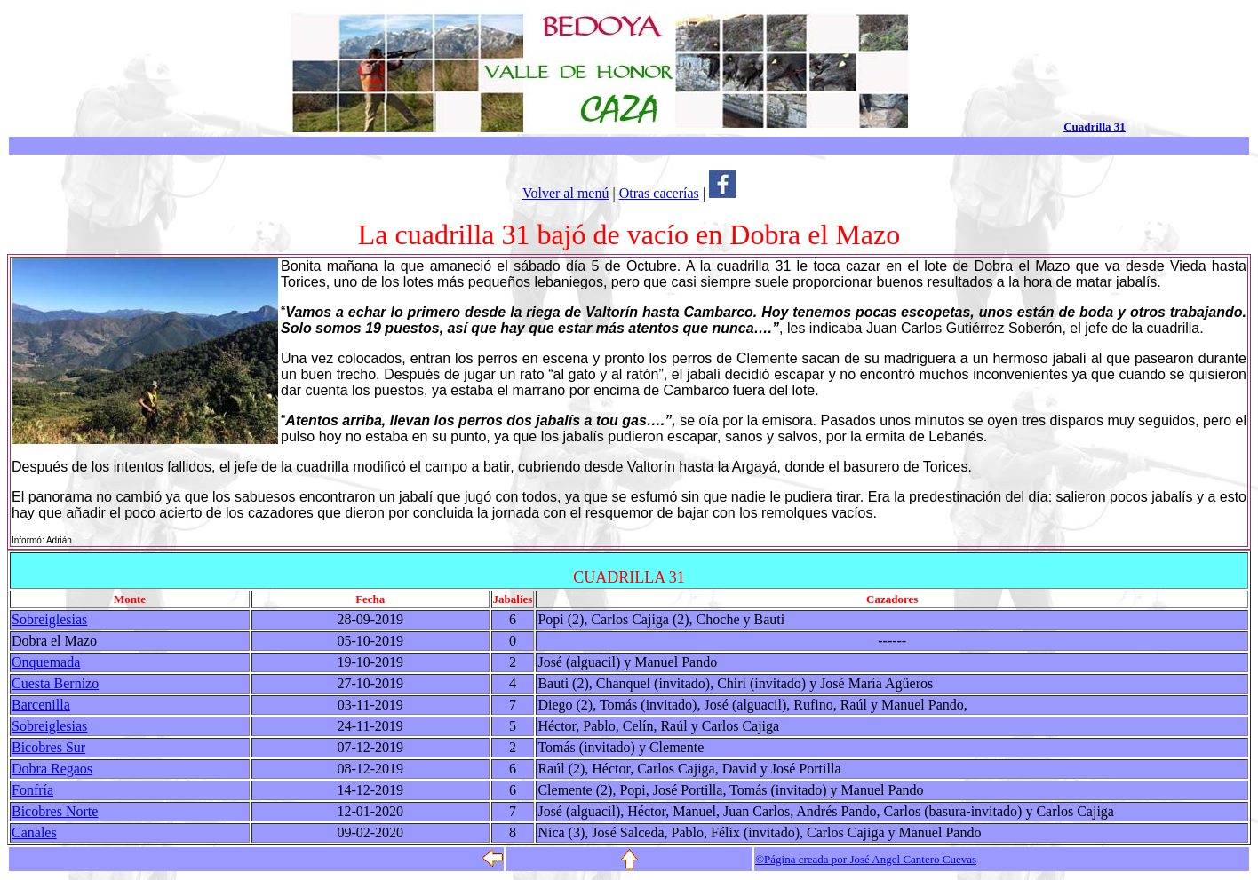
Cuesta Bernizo (55, 683)
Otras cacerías (659, 193)
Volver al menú (565, 193)
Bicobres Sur (48, 747)
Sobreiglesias (49, 619)
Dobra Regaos (52, 768)
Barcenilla (41, 704)
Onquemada (46, 662)
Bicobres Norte (55, 811)
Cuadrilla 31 (1094, 126)
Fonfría (32, 789)
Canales (34, 832)
